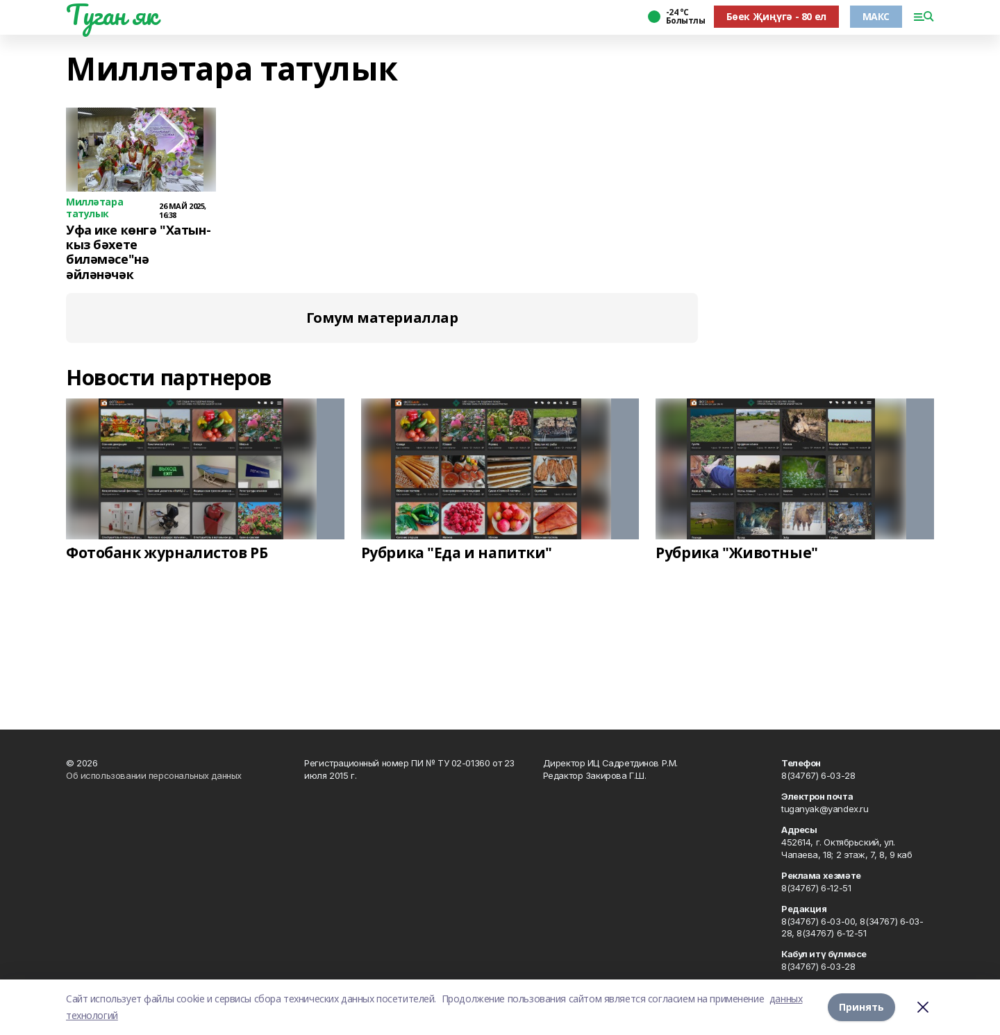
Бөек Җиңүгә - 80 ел (776, 16)
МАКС (876, 16)
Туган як (112, 14)
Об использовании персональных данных (154, 775)
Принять (861, 1006)
